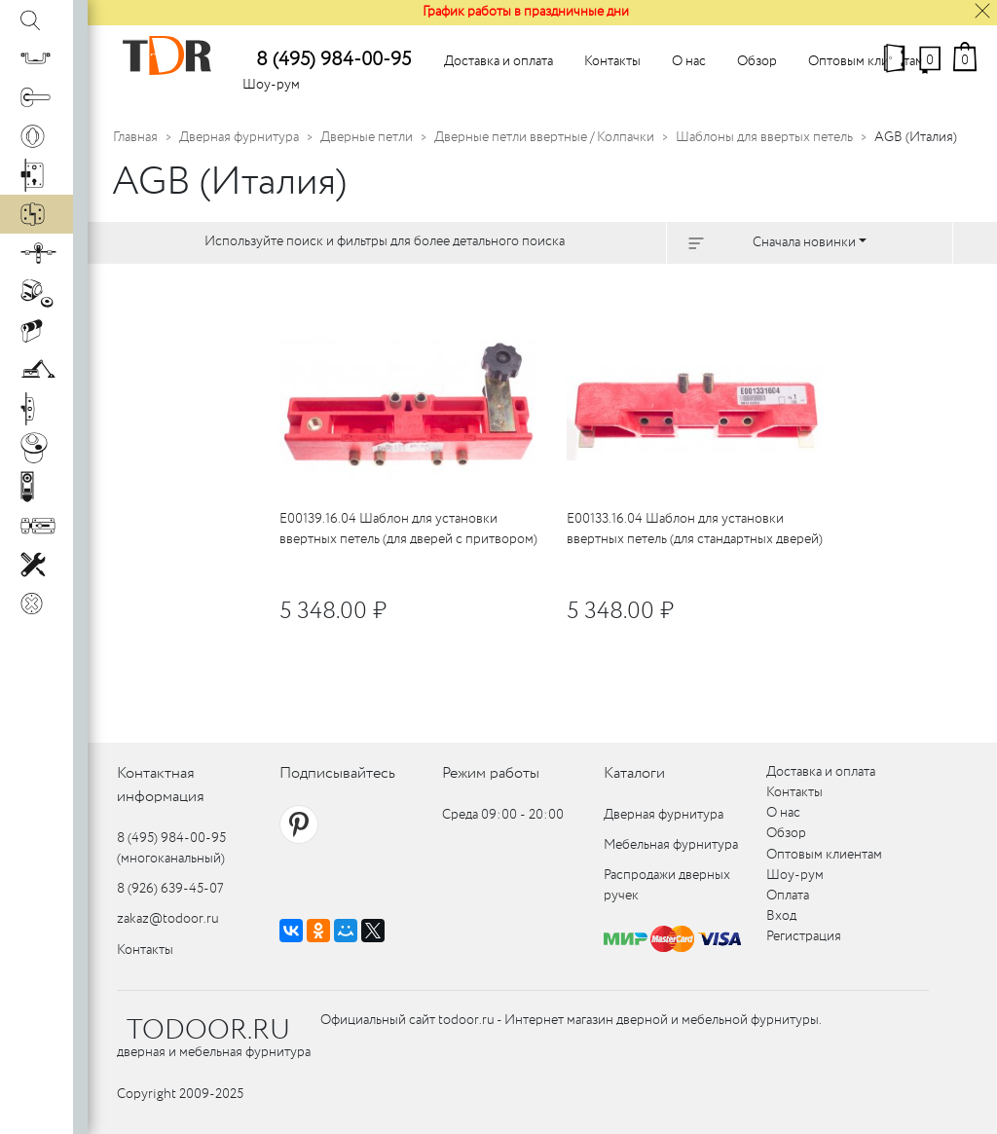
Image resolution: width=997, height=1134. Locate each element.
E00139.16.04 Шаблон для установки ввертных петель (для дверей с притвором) (408, 529)
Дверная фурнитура (239, 137)
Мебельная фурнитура (671, 845)
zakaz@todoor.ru (168, 919)
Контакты (612, 61)
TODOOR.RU (208, 1030)
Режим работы (490, 773)
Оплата (787, 895)
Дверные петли (366, 137)
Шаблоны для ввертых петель (764, 137)
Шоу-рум (271, 84)
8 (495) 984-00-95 (333, 60)
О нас (689, 61)
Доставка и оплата (498, 61)
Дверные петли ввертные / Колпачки (544, 137)
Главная (135, 137)
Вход (781, 916)
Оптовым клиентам (866, 61)
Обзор (757, 61)
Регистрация (803, 936)
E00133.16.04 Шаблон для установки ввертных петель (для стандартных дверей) (695, 529)
